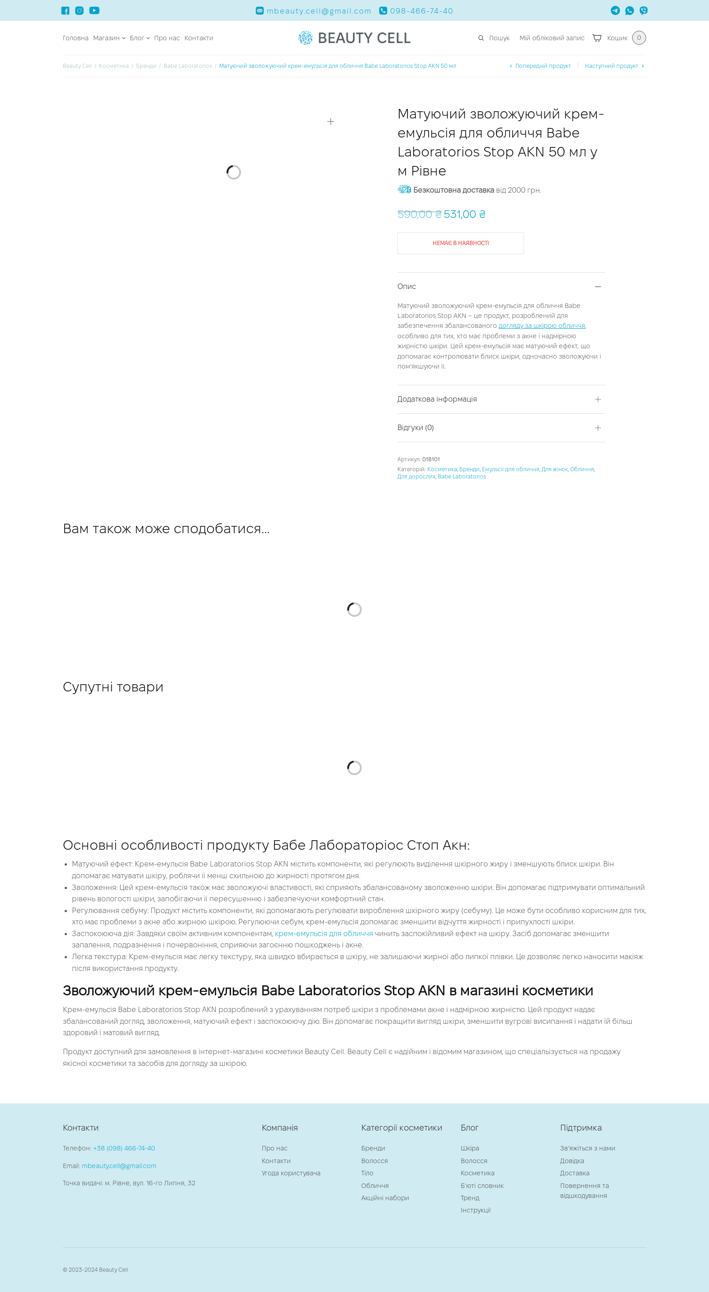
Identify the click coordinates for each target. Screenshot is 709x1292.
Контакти (198, 38)
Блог (137, 38)
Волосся (374, 1160)
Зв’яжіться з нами (587, 1148)
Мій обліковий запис (552, 38)
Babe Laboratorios (188, 66)
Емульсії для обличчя (510, 469)
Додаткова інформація (437, 399)
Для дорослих (416, 476)
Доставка (575, 1173)
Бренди (146, 66)
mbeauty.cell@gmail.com (119, 1165)
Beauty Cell (77, 66)
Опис (406, 286)
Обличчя (582, 469)
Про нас (167, 38)
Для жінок (555, 469)
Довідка (572, 1160)
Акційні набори (385, 1198)
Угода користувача (291, 1173)
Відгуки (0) (415, 427)
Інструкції (476, 1210)
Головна (76, 38)
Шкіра (470, 1148)
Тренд (470, 1198)
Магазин (106, 38)
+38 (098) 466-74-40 (124, 1148)
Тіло (367, 1173)
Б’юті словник (482, 1185)
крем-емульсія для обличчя (324, 933)
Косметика (114, 66)
